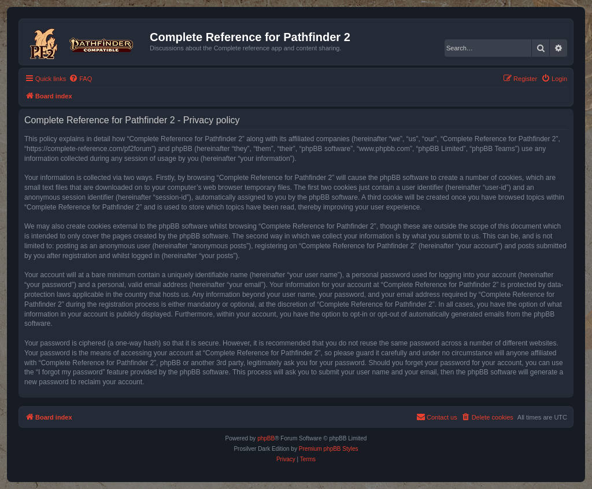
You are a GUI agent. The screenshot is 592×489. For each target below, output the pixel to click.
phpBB (266, 438)
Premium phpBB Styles (328, 449)
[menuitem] (80, 79)
